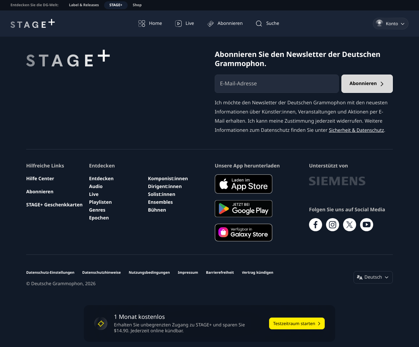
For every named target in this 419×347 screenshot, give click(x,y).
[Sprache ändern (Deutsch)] (373, 277)
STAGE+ (115, 5)
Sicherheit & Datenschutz (358, 130)
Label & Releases (84, 5)
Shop (137, 5)
